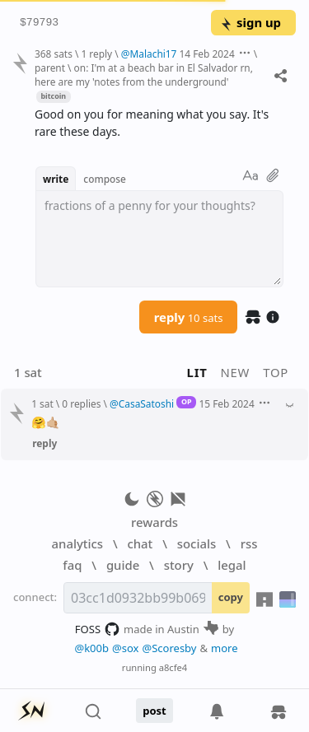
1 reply (96, 53)
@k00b (91, 648)
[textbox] (159, 239)
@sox (125, 648)
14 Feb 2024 (207, 53)
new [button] (235, 372)
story (179, 565)
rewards (154, 522)
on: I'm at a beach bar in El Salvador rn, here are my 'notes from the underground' (144, 74)
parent (50, 67)
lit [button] (197, 372)
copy (230, 597)
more (224, 648)
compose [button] (104, 178)
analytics (77, 543)
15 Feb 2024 (227, 403)
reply (188, 317)
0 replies (81, 403)
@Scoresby (169, 648)
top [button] (275, 372)
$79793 (39, 23)
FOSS (97, 629)
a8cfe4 (173, 667)
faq (72, 565)
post (154, 710)
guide (122, 565)
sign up (250, 22)
